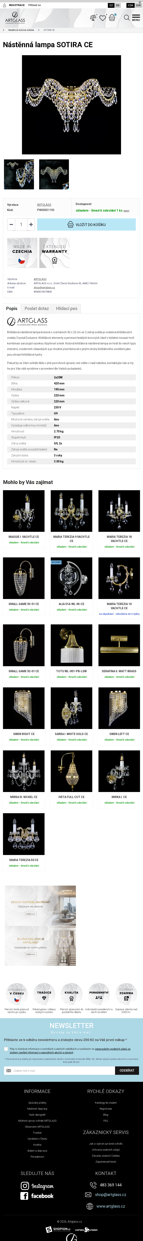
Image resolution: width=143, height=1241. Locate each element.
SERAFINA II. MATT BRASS (119, 674)
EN (117, 5)
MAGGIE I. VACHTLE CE (24, 539)
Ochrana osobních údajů (106, 1109)
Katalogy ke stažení (106, 1062)
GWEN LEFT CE (119, 737)
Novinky (9, 1236)
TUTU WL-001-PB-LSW (71, 674)
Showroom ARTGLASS (37, 1086)
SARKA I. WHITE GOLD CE (71, 737)
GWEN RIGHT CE (24, 737)
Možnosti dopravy (37, 1068)
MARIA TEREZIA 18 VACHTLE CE (119, 542)
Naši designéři (37, 1074)
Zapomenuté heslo (105, 1121)
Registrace (106, 1068)
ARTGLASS (44, 207)
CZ (110, 5)
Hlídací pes (67, 311)
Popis (11, 311)
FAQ (105, 1080)
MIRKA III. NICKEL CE (23, 800)
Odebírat (127, 1031)
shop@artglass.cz (44, 290)
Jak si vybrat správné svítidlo (105, 1103)
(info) (126, 213)
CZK (130, 5)
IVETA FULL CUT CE (71, 800)
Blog (105, 1074)
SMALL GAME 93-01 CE (24, 607)
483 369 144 (111, 1145)
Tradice (37, 1092)
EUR (138, 5)
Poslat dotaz (37, 311)
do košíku (86, 227)
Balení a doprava (37, 1110)
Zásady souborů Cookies (106, 1115)
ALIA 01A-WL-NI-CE (71, 607)
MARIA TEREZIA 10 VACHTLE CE (119, 609)
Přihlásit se (34, 5)
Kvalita (37, 1104)
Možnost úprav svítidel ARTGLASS (37, 1080)
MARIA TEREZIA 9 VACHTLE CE (71, 542)
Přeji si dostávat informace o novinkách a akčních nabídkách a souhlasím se (70, 1011)
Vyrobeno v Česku (37, 1098)
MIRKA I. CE (119, 800)
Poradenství (37, 1116)
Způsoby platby (37, 1062)
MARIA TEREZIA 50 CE (23, 862)
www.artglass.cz (110, 1166)
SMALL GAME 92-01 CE (24, 674)
